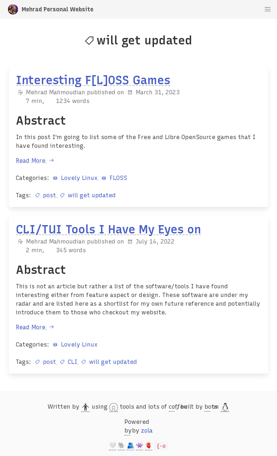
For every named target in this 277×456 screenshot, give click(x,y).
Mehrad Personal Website (50, 9)
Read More (36, 160)
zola (147, 430)
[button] (267, 9)
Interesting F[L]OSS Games (93, 80)
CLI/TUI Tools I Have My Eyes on (108, 229)
